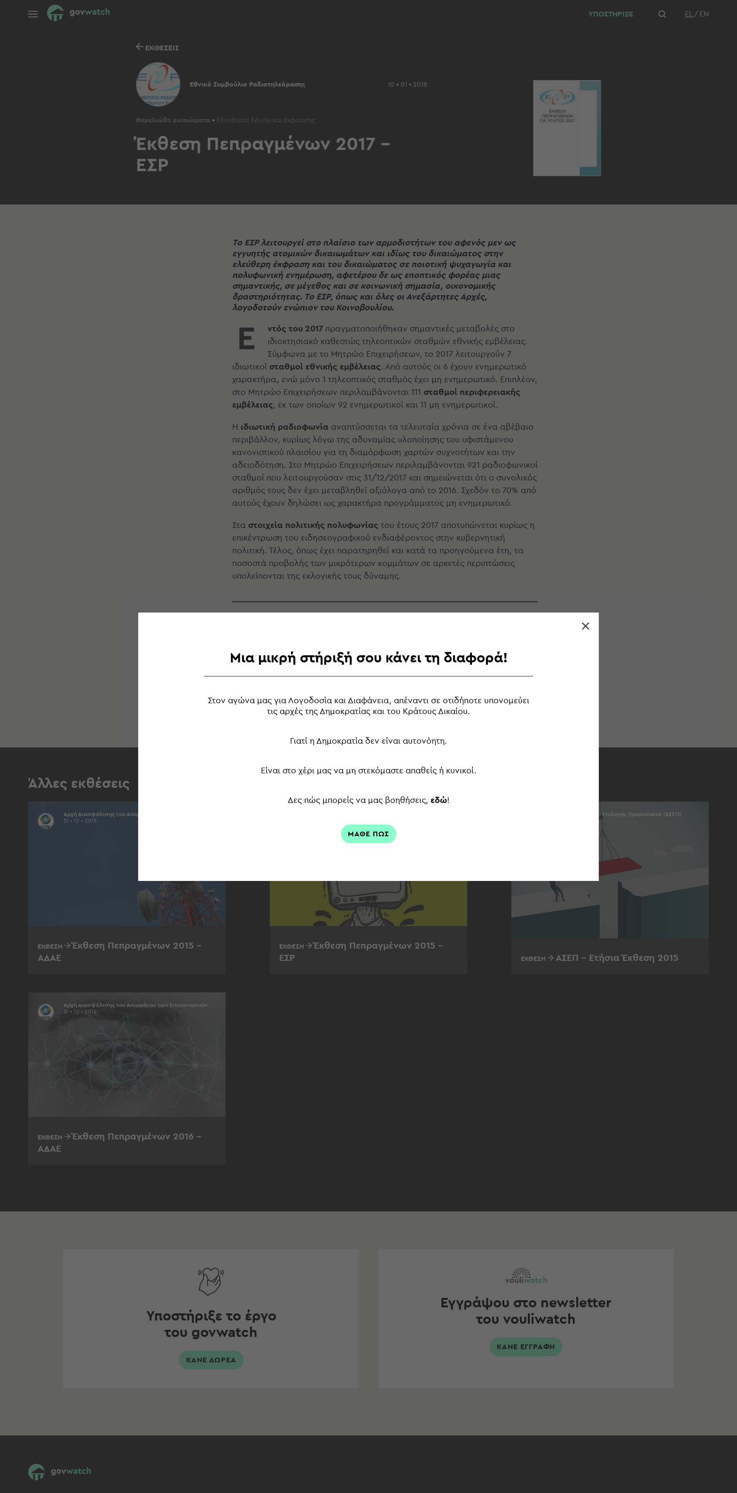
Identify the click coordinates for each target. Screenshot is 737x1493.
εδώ (439, 800)
